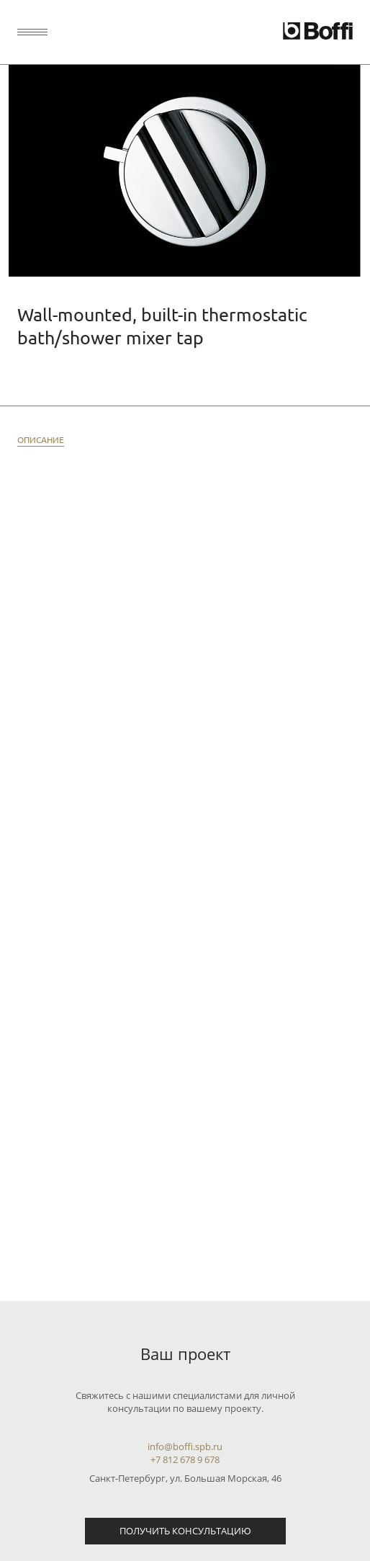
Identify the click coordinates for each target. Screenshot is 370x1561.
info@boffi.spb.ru (185, 1446)
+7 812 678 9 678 (185, 1459)
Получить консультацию (185, 1530)
